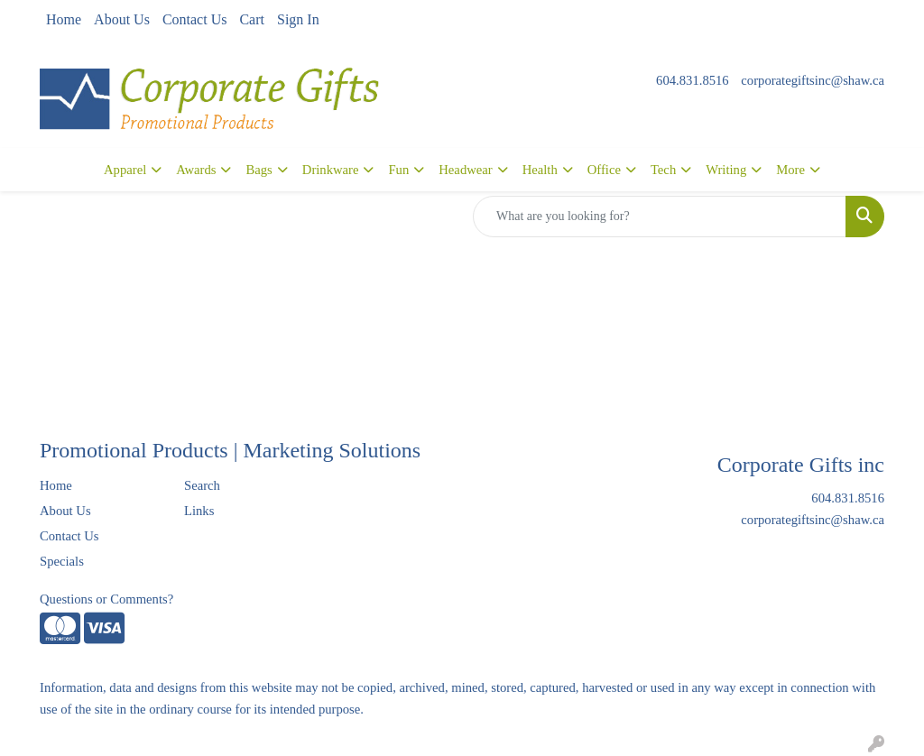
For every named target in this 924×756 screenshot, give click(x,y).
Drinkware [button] (330, 169)
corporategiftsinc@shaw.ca (812, 80)
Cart (251, 19)
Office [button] (604, 169)
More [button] (790, 169)
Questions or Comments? (106, 599)
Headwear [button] (465, 169)
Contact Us (194, 19)
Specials (62, 561)
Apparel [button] (125, 169)
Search (202, 485)
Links (199, 510)
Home (63, 19)
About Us (122, 19)
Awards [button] (196, 169)
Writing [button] (726, 169)
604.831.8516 (692, 80)
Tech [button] (663, 169)
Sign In (298, 19)
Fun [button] (398, 169)
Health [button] (540, 169)
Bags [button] (258, 169)
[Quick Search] (659, 216)
